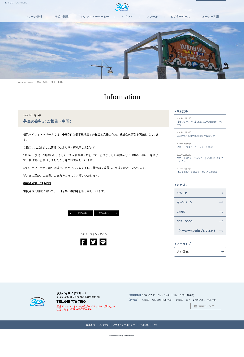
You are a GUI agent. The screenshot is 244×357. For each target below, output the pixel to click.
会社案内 (87, 338)
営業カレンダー (207, 319)
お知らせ (183, 195)
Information (31, 82)
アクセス (198, 3)
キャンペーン (186, 206)
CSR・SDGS (186, 228)
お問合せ (217, 3)
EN (9, 3)
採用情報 (102, 338)
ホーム (21, 82)
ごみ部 (181, 217)
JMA (159, 338)
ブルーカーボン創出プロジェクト (195, 241)
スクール (152, 19)
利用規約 (147, 338)
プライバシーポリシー (124, 338)
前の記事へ (83, 213)
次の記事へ (104, 213)
